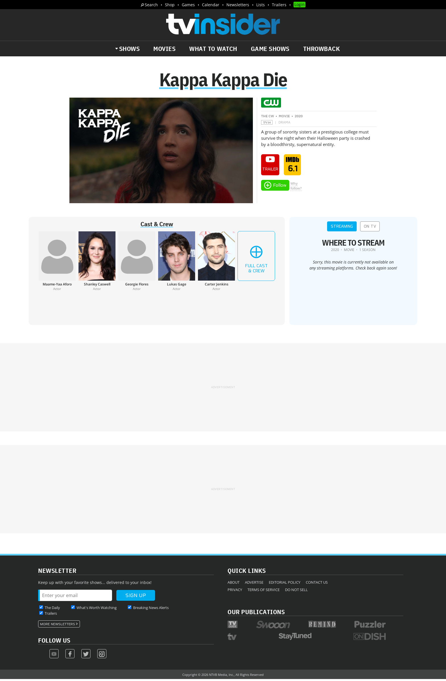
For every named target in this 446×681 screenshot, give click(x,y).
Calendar (210, 4)
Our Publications (256, 613)
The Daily (52, 609)
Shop (170, 4)
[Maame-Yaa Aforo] (57, 263)
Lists (260, 4)
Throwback (321, 48)
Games (188, 4)
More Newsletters (57, 626)
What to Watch (213, 48)
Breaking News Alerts (151, 609)
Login (299, 4)
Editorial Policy (284, 584)
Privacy (235, 591)
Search (151, 4)
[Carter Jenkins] (216, 263)
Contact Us (317, 584)
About (233, 584)
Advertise (254, 584)
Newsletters (237, 4)
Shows (129, 48)
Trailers (279, 4)
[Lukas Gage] (176, 263)
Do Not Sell (296, 591)
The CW (267, 118)
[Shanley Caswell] (97, 263)
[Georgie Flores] (137, 263)
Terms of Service (263, 591)
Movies (164, 48)
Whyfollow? (296, 187)
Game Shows (270, 48)
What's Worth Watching (97, 609)
